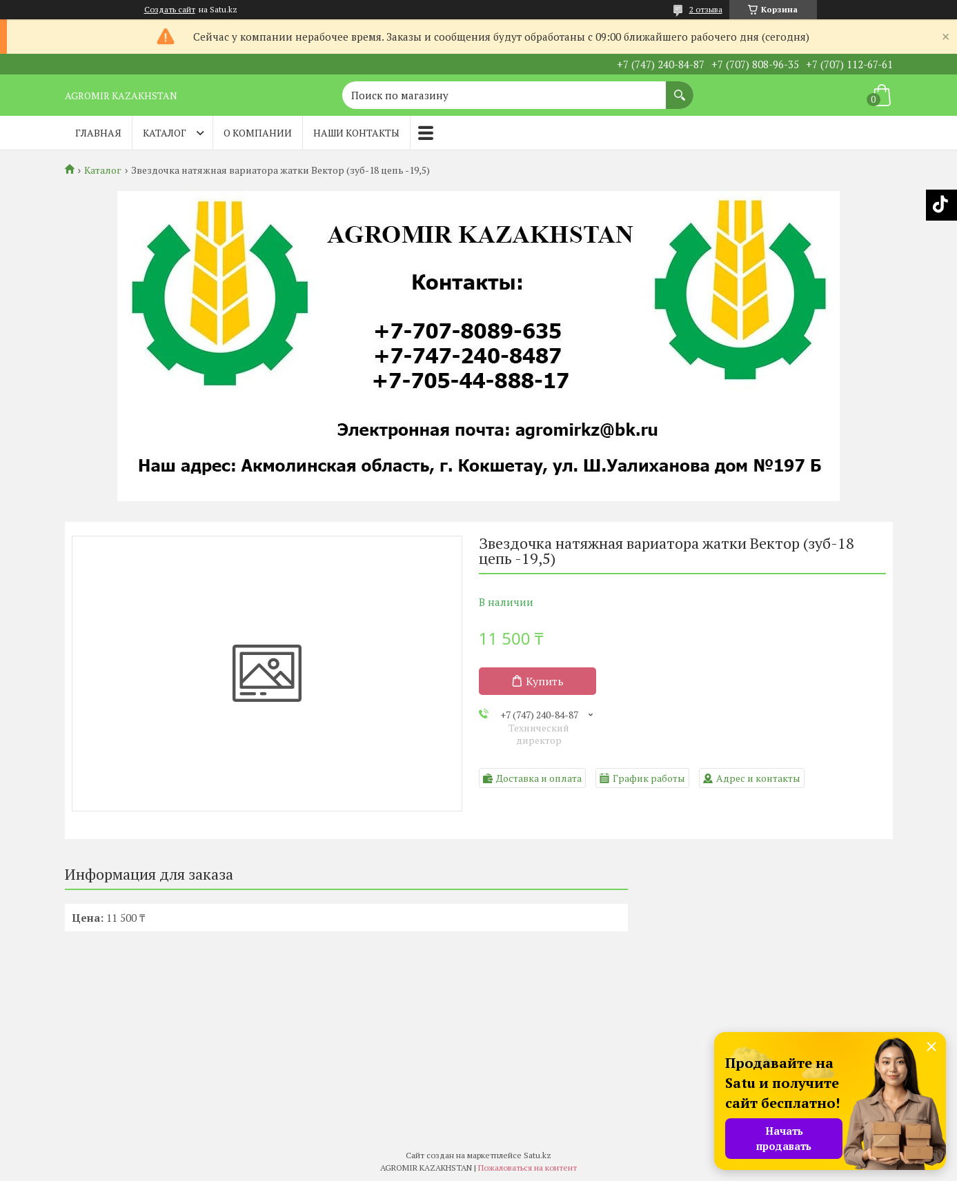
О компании (258, 132)
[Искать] (679, 88)
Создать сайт (169, 9)
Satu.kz (537, 1155)
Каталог (164, 132)
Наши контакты (356, 132)
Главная (98, 132)
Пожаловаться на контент (527, 1167)
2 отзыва (705, 9)
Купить (545, 681)
